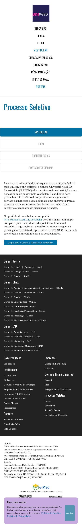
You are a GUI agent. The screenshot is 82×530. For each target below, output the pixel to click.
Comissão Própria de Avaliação (19, 384)
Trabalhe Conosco (13, 419)
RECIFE (40, 43)
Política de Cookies (51, 513)
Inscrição (41, 28)
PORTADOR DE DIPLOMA (41, 168)
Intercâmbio (10, 407)
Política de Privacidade (18, 516)
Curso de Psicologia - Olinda (18, 315)
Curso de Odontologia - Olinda (19, 306)
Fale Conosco (11, 428)
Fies (47, 384)
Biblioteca (9, 380)
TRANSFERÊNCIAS (41, 156)
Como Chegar (11, 403)
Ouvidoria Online (12, 424)
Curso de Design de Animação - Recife (23, 267)
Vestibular (40, 50)
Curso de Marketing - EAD (17, 341)
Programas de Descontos (58, 389)
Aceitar (69, 513)
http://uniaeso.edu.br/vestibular (23, 219)
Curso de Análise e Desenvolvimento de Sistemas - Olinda (33, 288)
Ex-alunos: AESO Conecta (17, 394)
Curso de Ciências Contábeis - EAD (22, 336)
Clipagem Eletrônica (55, 363)
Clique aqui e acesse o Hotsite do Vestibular (30, 242)
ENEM (41, 144)
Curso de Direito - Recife (17, 276)
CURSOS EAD (41, 65)
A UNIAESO (10, 375)
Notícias (49, 368)
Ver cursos (9, 363)
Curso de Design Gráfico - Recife (21, 271)
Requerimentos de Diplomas (18, 389)
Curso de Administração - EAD (19, 332)
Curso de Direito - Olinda (17, 297)
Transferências (52, 410)
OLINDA (41, 36)
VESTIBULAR (41, 132)
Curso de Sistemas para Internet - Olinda (25, 320)
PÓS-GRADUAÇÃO (40, 72)
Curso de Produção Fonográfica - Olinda (24, 311)
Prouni (48, 380)
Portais (40, 86)
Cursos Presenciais (41, 57)
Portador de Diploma (56, 415)
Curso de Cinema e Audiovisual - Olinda (24, 292)
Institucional (40, 79)
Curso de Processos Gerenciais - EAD (23, 345)
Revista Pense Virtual (14, 398)
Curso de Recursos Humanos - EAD (22, 350)
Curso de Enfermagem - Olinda (20, 301)
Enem (48, 401)
